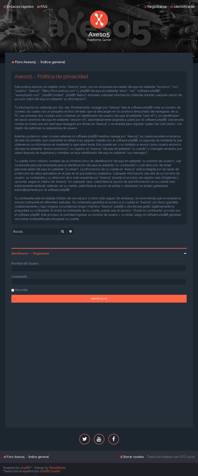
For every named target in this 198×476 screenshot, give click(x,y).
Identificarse (20, 253)
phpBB (25, 467)
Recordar (21, 290)
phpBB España (50, 471)
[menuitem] (42, 6)
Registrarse (41, 253)
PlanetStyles (57, 467)
